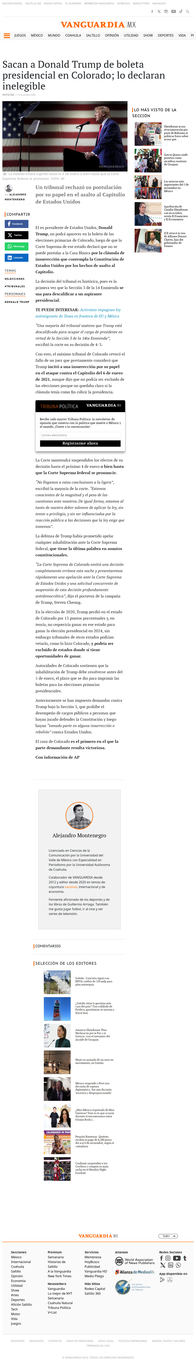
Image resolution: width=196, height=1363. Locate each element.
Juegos (20, 35)
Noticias (8, 94)
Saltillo (93, 35)
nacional (71, 887)
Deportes (165, 35)
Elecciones (16, 279)
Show (148, 35)
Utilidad (131, 35)
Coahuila (73, 35)
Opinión (112, 35)
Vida (182, 35)
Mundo (54, 35)
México (37, 35)
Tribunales (16, 286)
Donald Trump (18, 302)
